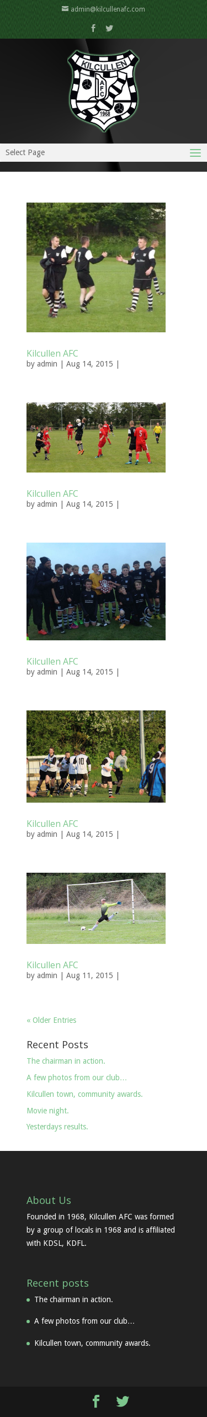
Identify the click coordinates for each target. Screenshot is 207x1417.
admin (47, 363)
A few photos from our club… (77, 1077)
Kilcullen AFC (52, 353)
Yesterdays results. (57, 1126)
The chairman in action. (65, 1061)
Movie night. (47, 1110)
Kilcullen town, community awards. (84, 1094)
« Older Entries (51, 1020)
